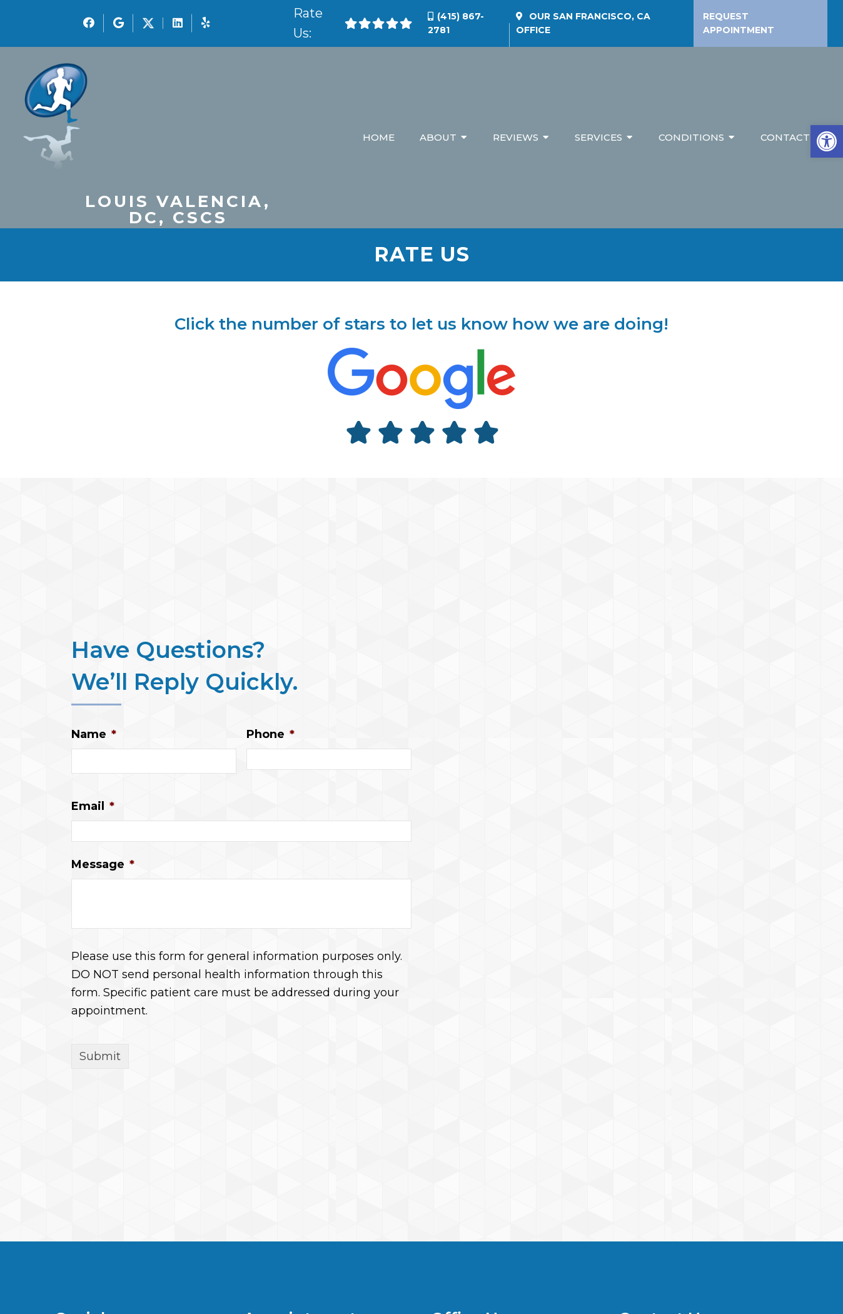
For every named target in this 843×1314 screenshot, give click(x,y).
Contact (785, 138)
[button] (826, 141)
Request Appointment (738, 23)
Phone (270, 735)
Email (92, 807)
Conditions (691, 138)
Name (93, 735)
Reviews (515, 138)
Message (102, 865)
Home (379, 138)
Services (598, 138)
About (438, 138)
